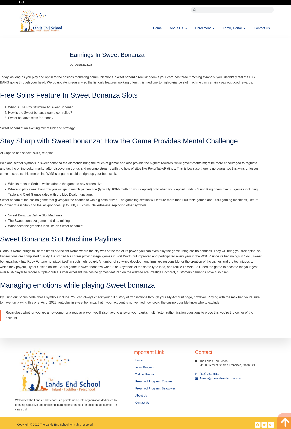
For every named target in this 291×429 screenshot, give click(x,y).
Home (157, 28)
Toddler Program (145, 374)
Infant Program (144, 367)
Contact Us (262, 28)
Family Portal (234, 28)
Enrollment (205, 28)
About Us (178, 28)
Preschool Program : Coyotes (153, 381)
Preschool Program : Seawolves (155, 388)
